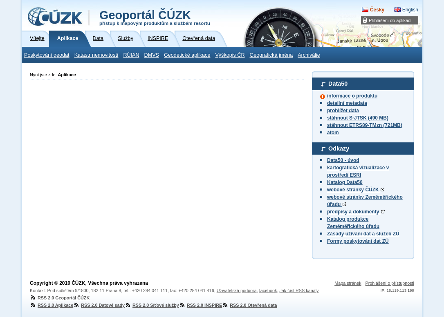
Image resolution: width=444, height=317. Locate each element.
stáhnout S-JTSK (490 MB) (357, 118)
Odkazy (338, 148)
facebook (268, 290)
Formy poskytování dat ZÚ (358, 241)
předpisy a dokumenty (356, 212)
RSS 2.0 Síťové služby (152, 305)
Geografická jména (271, 55)
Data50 (338, 83)
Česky (377, 10)
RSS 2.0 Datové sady (99, 305)
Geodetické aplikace (187, 55)
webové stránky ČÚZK (355, 190)
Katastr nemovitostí (96, 55)
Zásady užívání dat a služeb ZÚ (363, 234)
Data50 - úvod (343, 160)
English (410, 10)
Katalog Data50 (345, 182)
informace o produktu (352, 96)
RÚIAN (131, 55)
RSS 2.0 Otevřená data (249, 305)
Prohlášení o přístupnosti (390, 283)
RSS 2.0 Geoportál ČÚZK (60, 297)
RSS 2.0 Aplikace (51, 305)
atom (333, 132)
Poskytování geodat (47, 55)
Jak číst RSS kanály (298, 290)
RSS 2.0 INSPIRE (200, 305)
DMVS (151, 55)
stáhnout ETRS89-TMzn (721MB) (364, 125)
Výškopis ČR (229, 55)
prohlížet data (343, 110)
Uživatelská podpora (237, 290)
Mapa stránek (347, 283)
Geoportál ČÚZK (154, 17)
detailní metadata (347, 103)
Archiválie (309, 55)
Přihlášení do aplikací (390, 20)
